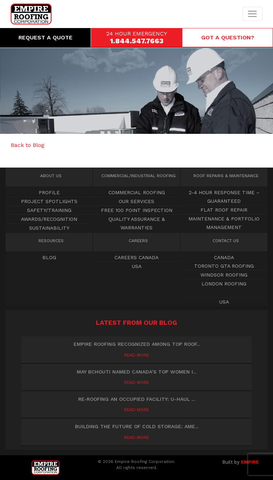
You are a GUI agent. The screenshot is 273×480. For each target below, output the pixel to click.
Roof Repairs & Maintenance (225, 175)
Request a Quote (45, 37)
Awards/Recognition (49, 219)
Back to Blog (27, 145)
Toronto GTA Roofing (224, 266)
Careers (138, 240)
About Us (50, 175)
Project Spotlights (49, 201)
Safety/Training (49, 210)
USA (136, 266)
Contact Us (226, 240)
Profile (49, 192)
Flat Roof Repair (223, 210)
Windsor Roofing (223, 275)
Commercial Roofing (138, 175)
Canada (224, 257)
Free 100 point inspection (136, 210)
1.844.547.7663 (137, 41)
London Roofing (224, 284)
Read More (136, 355)
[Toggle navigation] (252, 14)
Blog (49, 257)
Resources (51, 240)
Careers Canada (136, 257)
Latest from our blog (136, 322)
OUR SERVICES (136, 201)
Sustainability (49, 228)
